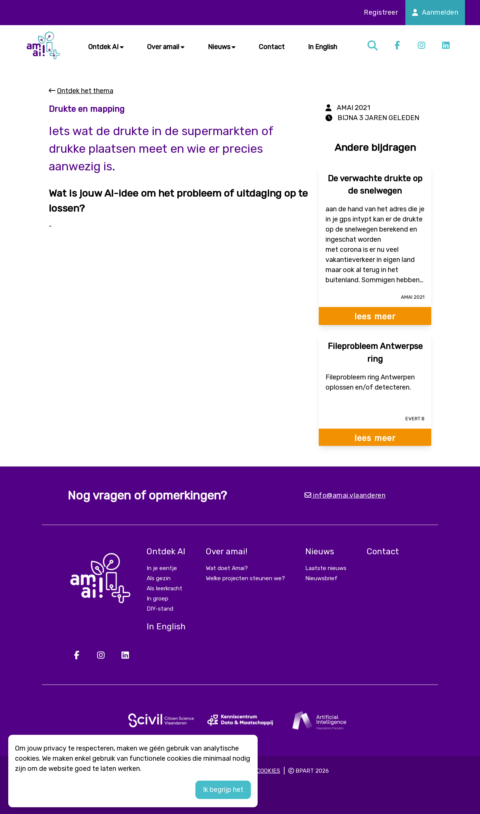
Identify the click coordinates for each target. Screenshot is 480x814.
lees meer (375, 316)
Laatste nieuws (325, 568)
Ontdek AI (106, 47)
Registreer (381, 12)
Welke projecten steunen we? (245, 578)
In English (322, 47)
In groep (157, 598)
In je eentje (162, 568)
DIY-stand (160, 608)
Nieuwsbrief (321, 578)
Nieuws (222, 47)
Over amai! (165, 47)
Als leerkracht (164, 588)
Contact (272, 47)
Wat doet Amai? (227, 568)
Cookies (268, 770)
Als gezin (159, 578)
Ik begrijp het (223, 789)
